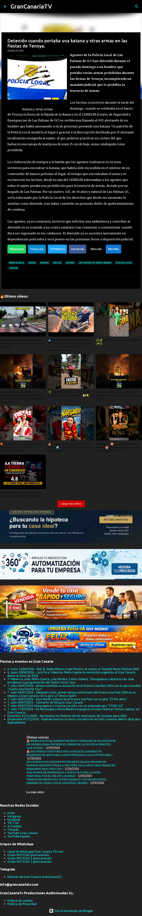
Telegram (37, 249)
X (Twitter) (57, 249)
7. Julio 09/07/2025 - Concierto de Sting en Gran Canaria (45, 702)
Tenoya (13, 268)
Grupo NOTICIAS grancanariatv (28, 855)
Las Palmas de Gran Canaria (95, 263)
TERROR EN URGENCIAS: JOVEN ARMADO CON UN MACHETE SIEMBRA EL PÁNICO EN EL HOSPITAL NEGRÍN (66, 781)
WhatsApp (17, 249)
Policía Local (124, 263)
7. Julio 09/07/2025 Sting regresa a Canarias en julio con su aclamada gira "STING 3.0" (65, 705)
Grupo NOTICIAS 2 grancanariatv (29, 858)
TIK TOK (13, 823)
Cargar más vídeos (71, 503)
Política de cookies (20, 900)
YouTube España (18, 836)
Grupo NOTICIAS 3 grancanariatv (29, 861)
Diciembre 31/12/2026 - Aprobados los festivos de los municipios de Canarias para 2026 (67, 715)
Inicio (11, 813)
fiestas (57, 263)
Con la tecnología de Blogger (71, 910)
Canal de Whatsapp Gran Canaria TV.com (35, 851)
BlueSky (113, 249)
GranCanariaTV (31, 6)
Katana (70, 263)
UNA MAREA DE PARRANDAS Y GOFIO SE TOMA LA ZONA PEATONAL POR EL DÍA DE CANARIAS (63, 774)
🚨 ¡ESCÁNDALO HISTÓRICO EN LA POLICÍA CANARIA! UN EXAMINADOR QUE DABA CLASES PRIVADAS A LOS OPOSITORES (68, 753)
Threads (96, 249)
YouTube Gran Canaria (22, 833)
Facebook (77, 249)
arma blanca (16, 263)
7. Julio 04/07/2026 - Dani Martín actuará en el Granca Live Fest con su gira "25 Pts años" (67, 699)
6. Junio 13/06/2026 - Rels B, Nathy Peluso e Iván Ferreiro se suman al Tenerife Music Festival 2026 (73, 669)
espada (44, 263)
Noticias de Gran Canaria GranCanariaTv (34, 876)
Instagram (14, 816)
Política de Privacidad (22, 904)
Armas (32, 263)
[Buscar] (57, 6)
